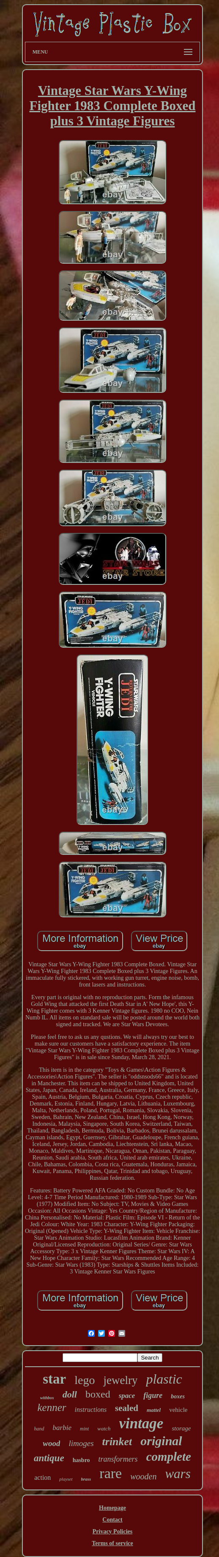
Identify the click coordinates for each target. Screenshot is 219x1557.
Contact (112, 1519)
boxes (178, 1396)
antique (49, 1458)
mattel (154, 1410)
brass (86, 1478)
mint (84, 1429)
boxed (97, 1394)
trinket (117, 1441)
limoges (80, 1443)
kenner (52, 1407)
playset (65, 1478)
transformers (118, 1459)
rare (110, 1473)
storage (181, 1428)
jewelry (120, 1380)
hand (39, 1429)
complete (168, 1456)
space (127, 1396)
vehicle (178, 1409)
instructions (91, 1409)
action (42, 1477)
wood (51, 1443)
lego (84, 1380)
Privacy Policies (112, 1531)
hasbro (81, 1460)
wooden (143, 1476)
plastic (164, 1379)
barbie (62, 1428)
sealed (126, 1408)
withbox (47, 1397)
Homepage (112, 1508)
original (161, 1441)
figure (152, 1395)
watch (103, 1428)
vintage (141, 1423)
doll (70, 1394)
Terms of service (112, 1543)
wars (177, 1473)
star (54, 1379)
